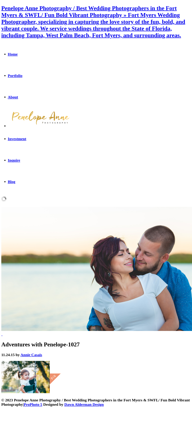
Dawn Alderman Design (84, 404)
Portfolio (15, 76)
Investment (17, 139)
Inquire (14, 160)
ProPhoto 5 (33, 404)
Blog (11, 182)
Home (13, 54)
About (13, 97)
